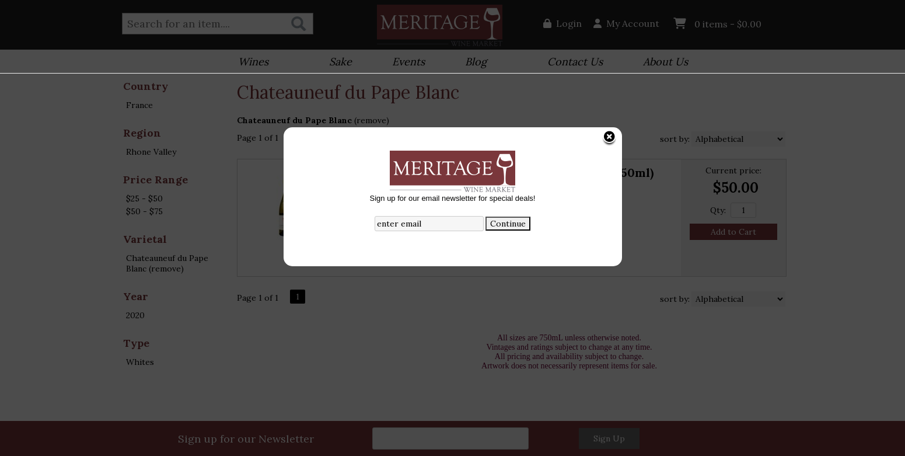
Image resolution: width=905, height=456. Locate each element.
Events (404, 63)
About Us (661, 63)
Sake (340, 61)
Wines (249, 63)
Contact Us (575, 61)
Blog (472, 63)
